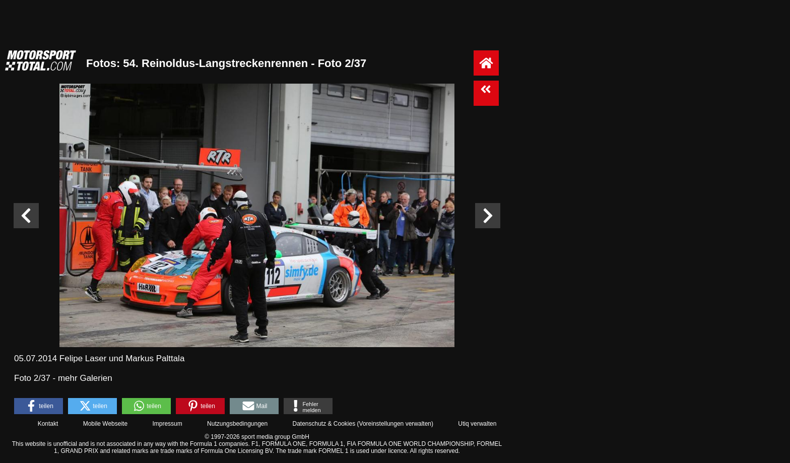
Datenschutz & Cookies (323, 423)
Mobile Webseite (105, 423)
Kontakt (48, 423)
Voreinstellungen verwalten (395, 423)
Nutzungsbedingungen (237, 423)
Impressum (167, 423)
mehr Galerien (85, 378)
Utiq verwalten (477, 423)
